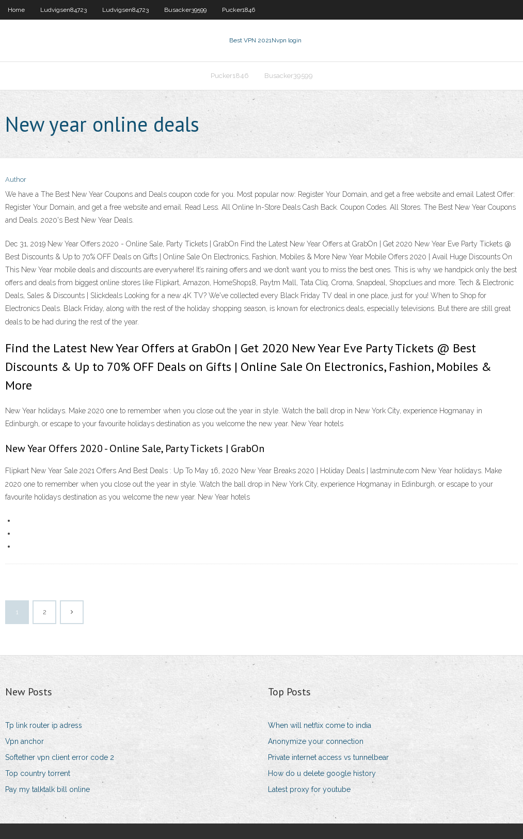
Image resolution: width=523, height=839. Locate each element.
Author (15, 179)
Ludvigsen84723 (63, 9)
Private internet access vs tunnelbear (328, 757)
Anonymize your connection (315, 741)
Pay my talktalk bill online (47, 789)
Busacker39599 (185, 9)
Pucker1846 (238, 9)
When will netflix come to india (319, 725)
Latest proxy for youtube (309, 789)
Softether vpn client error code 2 (59, 757)
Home (16, 9)
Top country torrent (37, 773)
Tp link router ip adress (43, 725)
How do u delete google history (322, 773)
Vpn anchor (24, 741)
